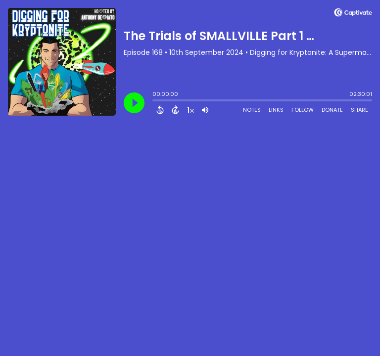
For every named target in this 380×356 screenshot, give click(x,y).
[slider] (155, 101)
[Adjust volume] (205, 110)
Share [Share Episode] (359, 110)
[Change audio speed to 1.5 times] (190, 110)
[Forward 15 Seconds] (175, 110)
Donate (332, 110)
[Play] (134, 102)
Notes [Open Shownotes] (252, 110)
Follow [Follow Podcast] (302, 110)
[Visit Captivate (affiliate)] (353, 14)
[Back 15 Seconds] (160, 110)
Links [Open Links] (276, 110)
